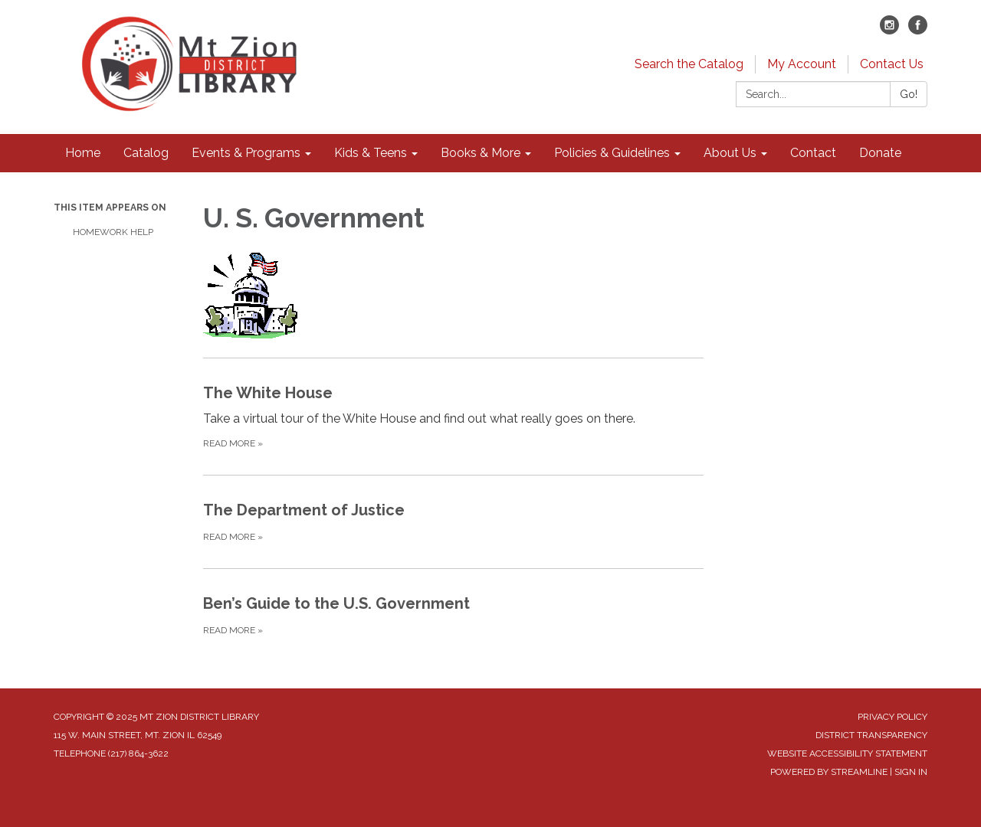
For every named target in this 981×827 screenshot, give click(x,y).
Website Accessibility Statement (847, 753)
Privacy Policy (892, 716)
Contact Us (892, 64)
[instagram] (889, 30)
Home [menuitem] (82, 152)
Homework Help (113, 232)
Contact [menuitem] (813, 152)
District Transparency (871, 735)
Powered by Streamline (828, 772)
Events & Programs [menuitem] (246, 152)
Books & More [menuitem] (480, 152)
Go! (908, 94)
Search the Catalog (689, 64)
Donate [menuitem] (880, 152)
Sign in (910, 772)
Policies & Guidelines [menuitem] (612, 152)
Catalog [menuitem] (146, 152)
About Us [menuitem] (730, 152)
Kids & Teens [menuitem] (370, 152)
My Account (801, 64)
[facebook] (917, 30)
